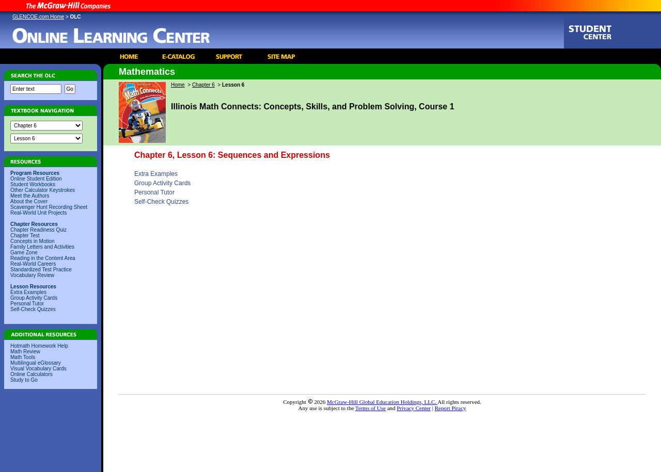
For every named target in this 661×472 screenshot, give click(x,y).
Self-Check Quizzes (33, 309)
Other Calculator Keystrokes (42, 190)
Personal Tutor (27, 303)
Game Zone (24, 252)
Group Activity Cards (33, 298)
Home (178, 85)
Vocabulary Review (32, 275)
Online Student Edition (36, 179)
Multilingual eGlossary (35, 363)
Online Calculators (31, 374)
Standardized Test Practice (41, 269)
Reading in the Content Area (42, 258)
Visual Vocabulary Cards (38, 368)
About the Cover (29, 201)
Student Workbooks (32, 184)
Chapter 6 (203, 85)
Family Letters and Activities (42, 247)
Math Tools (22, 357)
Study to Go (24, 380)
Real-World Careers (33, 264)
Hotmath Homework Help (39, 346)
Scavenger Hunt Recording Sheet (48, 207)
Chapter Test (25, 235)
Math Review (25, 351)
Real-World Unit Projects (38, 213)
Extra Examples (28, 292)
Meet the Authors (30, 196)
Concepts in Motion (32, 241)
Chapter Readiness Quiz (38, 230)
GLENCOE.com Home (38, 17)
